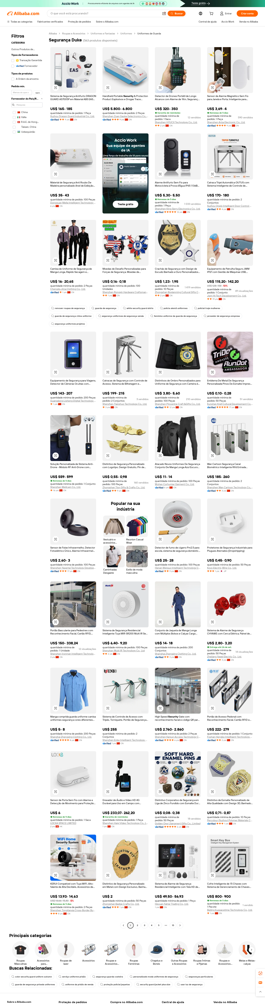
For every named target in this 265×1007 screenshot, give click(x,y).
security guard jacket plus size (153, 984)
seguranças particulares (199, 976)
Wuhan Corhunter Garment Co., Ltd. (174, 484)
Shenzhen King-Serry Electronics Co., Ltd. (177, 208)
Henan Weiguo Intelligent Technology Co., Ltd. (178, 567)
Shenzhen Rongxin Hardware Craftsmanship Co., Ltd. (125, 292)
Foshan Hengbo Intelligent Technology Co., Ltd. (230, 736)
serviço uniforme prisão (72, 976)
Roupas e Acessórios (73, 33)
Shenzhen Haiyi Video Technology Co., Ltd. (125, 823)
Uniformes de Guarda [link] (149, 33)
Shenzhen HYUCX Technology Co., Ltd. (176, 122)
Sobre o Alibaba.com (19, 1001)
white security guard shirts (138, 308)
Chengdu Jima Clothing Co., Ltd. (68, 289)
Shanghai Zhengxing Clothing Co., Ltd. (175, 653)
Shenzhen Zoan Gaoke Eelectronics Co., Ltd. (125, 116)
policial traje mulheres (207, 308)
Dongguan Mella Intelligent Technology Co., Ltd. (73, 202)
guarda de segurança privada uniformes (33, 984)
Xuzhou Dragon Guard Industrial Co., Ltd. (72, 116)
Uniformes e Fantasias (103, 33)
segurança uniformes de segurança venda (121, 316)
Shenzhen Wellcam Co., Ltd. (65, 487)
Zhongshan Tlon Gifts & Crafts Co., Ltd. (123, 487)
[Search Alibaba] (105, 13)
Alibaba (53, 33)
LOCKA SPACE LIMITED (63, 823)
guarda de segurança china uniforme (71, 316)
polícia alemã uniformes (173, 308)
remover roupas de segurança (68, 308)
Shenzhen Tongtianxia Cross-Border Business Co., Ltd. (73, 910)
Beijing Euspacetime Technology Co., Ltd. (229, 909)
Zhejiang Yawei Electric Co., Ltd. (224, 656)
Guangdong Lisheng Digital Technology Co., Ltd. (73, 400)
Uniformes (126, 33)
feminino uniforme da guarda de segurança (173, 316)
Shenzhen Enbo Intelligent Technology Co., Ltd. (125, 740)
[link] (260, 973)
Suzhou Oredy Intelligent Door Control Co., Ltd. (230, 205)
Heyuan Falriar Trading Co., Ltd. (172, 903)
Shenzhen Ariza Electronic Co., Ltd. (226, 122)
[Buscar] (177, 13)
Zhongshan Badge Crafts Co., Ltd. (120, 903)
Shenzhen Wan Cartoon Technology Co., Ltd (230, 487)
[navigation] (27, 480)
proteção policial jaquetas (115, 984)
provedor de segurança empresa (222, 316)
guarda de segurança (104, 308)
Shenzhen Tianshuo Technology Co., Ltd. (124, 404)
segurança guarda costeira (107, 976)
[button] (164, 13)
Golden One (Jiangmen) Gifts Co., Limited (177, 823)
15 (173, 925)
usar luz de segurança (190, 984)
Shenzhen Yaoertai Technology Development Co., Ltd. (73, 567)
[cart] (212, 14)
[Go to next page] (180, 925)
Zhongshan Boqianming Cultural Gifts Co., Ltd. (178, 292)
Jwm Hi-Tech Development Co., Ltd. (226, 295)
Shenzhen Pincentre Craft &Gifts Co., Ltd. (177, 404)
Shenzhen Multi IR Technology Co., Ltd (123, 650)
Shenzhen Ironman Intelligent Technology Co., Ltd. (73, 653)
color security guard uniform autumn (32, 976)
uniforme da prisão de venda (77, 984)
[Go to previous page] (123, 925)
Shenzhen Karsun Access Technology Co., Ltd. (178, 736)
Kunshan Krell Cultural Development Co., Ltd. (230, 404)
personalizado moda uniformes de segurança (154, 976)
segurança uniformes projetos (68, 323)
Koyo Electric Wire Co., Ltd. (222, 567)
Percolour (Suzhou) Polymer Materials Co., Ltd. (230, 820)
